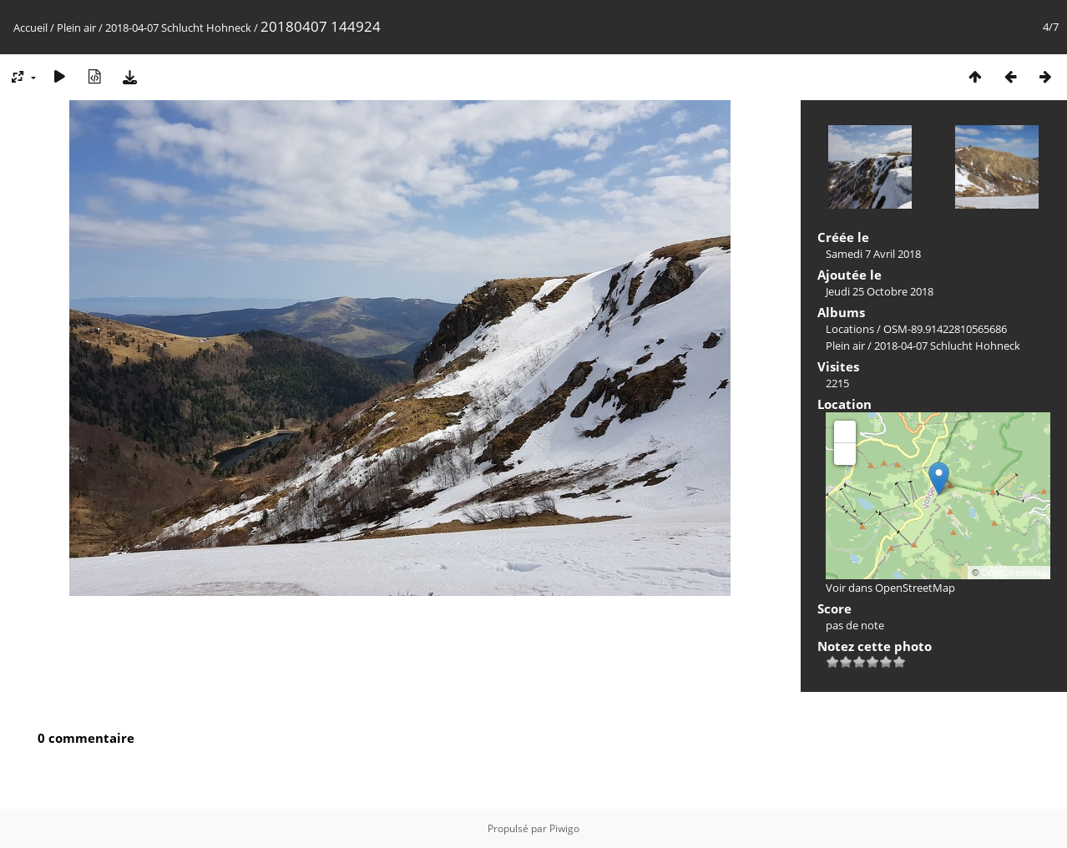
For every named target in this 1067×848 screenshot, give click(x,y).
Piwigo (564, 828)
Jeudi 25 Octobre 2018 (879, 291)
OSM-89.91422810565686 (945, 328)
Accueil (30, 27)
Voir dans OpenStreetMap (890, 587)
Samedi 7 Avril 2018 (873, 253)
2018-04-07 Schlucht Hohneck (178, 27)
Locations (850, 328)
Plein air (76, 27)
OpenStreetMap (1013, 573)
